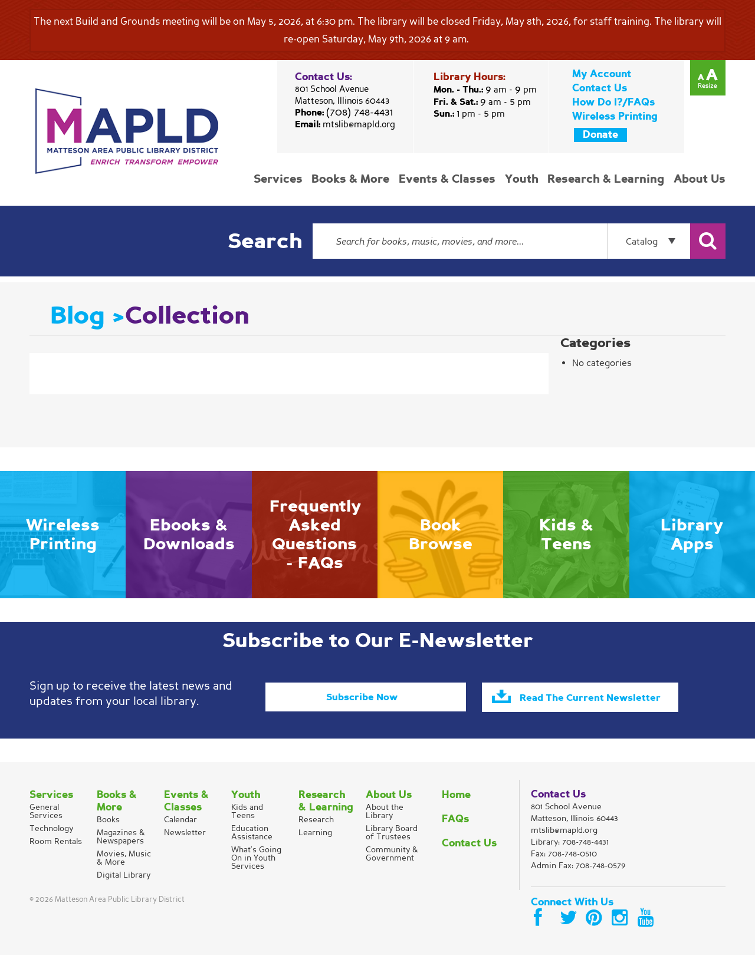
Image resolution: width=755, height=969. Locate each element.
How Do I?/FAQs (613, 102)
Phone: (344, 112)
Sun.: (469, 114)
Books (108, 834)
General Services (46, 825)
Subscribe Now (361, 696)
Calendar (180, 834)
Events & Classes (450, 179)
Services (282, 179)
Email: (345, 124)
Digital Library (123, 889)
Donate (600, 134)
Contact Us (599, 88)
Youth (523, 179)
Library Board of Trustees (392, 847)
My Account (601, 74)
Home (456, 809)
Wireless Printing (615, 116)
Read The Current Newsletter (602, 703)
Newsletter (185, 847)
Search (265, 241)
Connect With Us (572, 916)
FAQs (455, 833)
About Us (700, 179)
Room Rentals (55, 856)
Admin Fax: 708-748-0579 (578, 880)
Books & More (354, 179)
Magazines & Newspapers (121, 851)
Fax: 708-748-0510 (564, 868)
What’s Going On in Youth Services (256, 872)
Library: (570, 856)
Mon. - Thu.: (485, 89)
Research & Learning (607, 179)
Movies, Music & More (124, 872)
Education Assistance (252, 847)
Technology (51, 843)
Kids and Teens (247, 825)
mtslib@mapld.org (359, 124)
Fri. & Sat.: (482, 102)
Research (316, 834)
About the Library (384, 825)
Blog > (87, 315)
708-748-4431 (585, 856)
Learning (315, 847)
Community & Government (392, 868)
